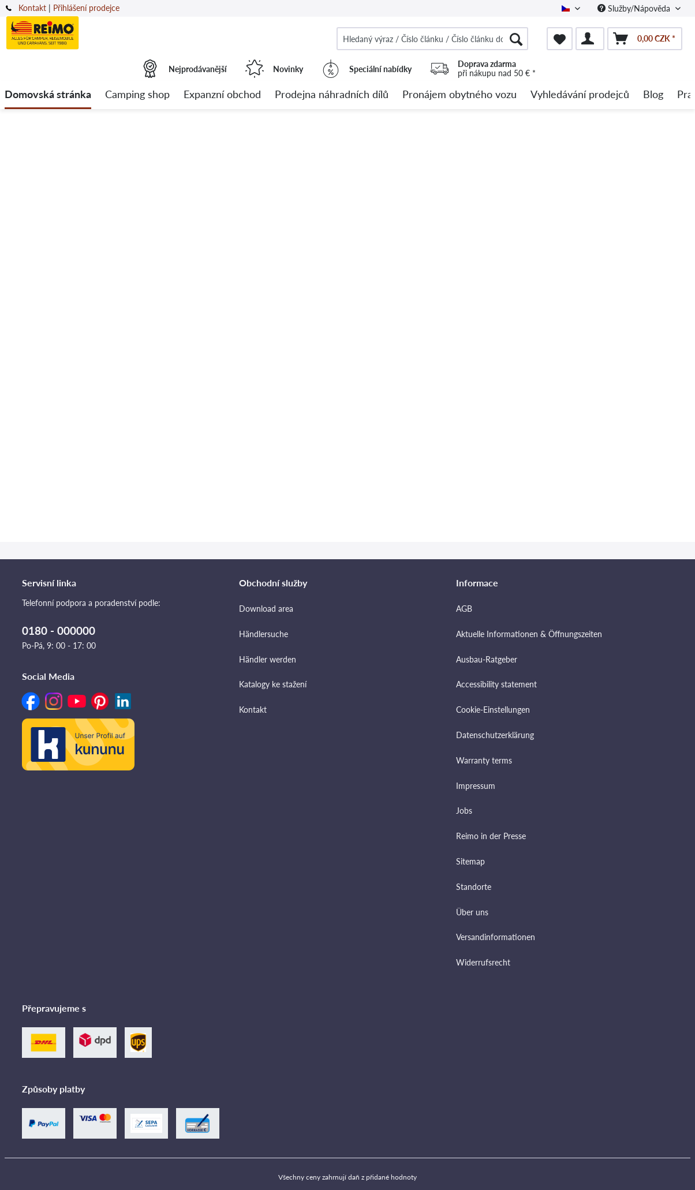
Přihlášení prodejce (86, 8)
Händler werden (267, 659)
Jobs (464, 810)
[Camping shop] (137, 95)
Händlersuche (263, 634)
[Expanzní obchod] (222, 95)
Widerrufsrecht (483, 962)
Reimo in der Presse (491, 836)
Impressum (475, 786)
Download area (266, 608)
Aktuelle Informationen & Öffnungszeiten (529, 634)
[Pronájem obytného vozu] (459, 95)
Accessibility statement (496, 684)
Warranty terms (484, 760)
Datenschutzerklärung (495, 735)
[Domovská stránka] (48, 95)
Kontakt (32, 8)
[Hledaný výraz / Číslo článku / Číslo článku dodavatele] (432, 38)
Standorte (473, 887)
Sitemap (470, 861)
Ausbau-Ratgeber (486, 659)
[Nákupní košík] (644, 38)
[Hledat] (516, 38)
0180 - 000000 (58, 630)
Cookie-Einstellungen (493, 709)
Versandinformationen (495, 937)
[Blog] (653, 95)
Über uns (472, 912)
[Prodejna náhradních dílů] (331, 95)
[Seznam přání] (560, 38)
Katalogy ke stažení (273, 684)
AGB (464, 608)
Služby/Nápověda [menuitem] (634, 8)
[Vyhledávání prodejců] (579, 95)
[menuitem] (432, 38)
